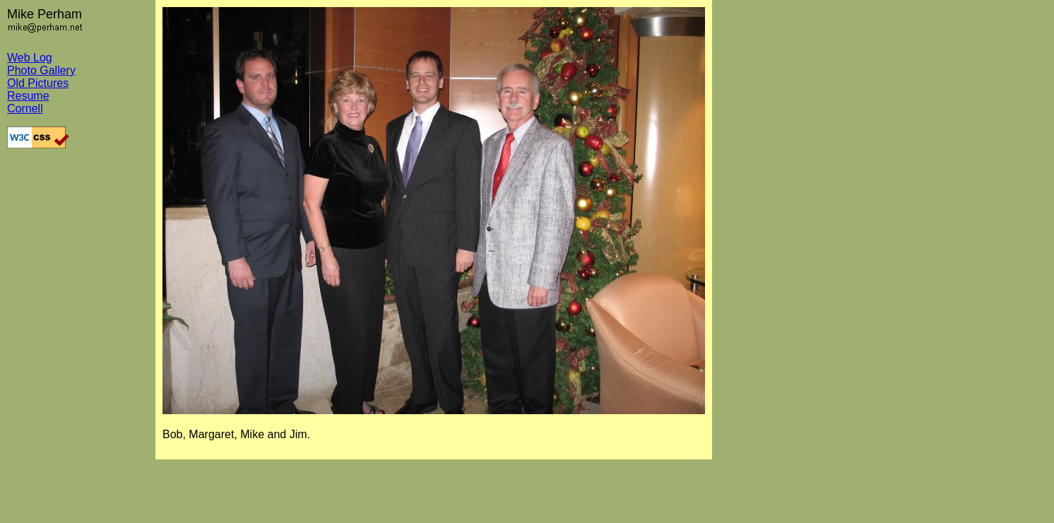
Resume (28, 96)
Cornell (25, 108)
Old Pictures (38, 83)
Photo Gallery (41, 70)
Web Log (29, 58)
